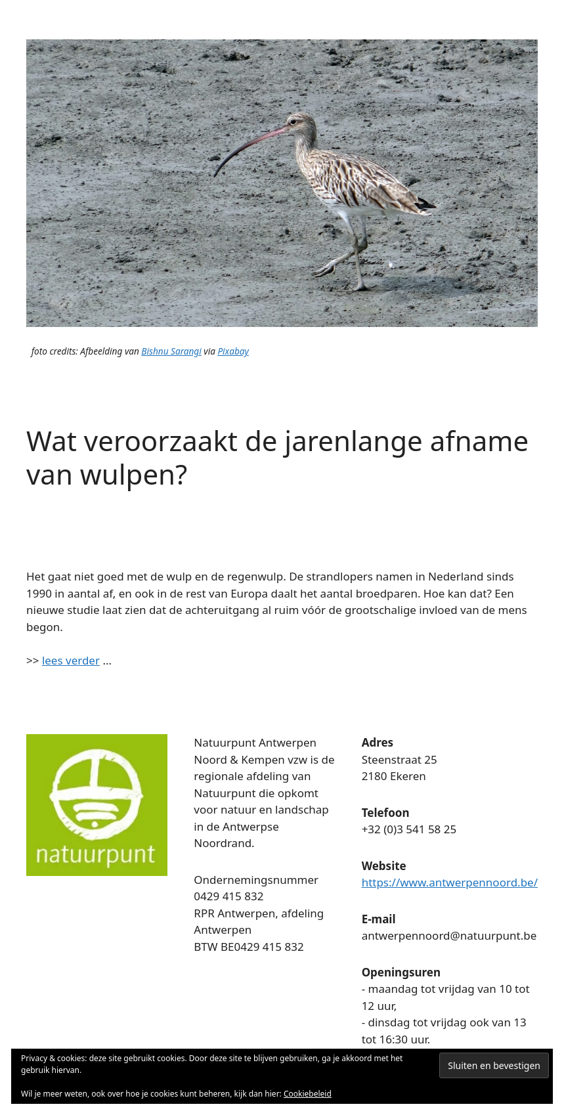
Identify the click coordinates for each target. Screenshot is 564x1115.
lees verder (71, 660)
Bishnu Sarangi (171, 351)
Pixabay (232, 351)
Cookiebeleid (308, 1093)
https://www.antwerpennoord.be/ (450, 882)
